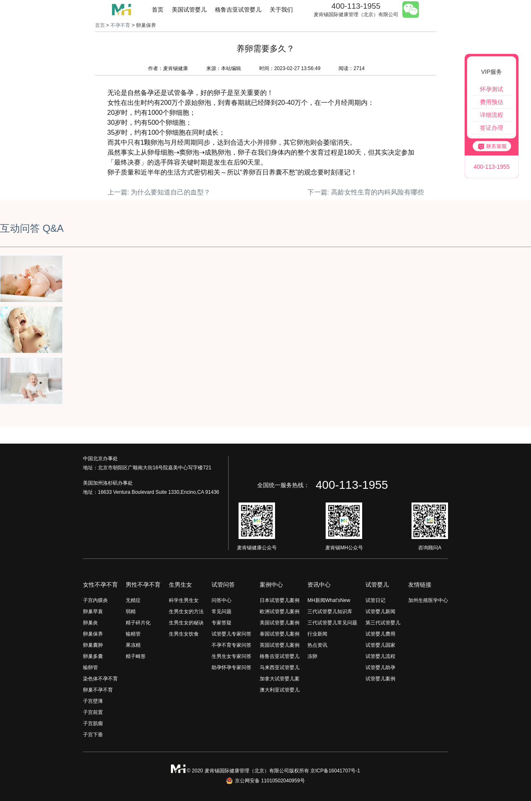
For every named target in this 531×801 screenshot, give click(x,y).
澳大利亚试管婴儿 (280, 690)
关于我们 (281, 9)
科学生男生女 (184, 600)
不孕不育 (120, 25)
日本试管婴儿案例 (280, 600)
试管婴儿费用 (380, 634)
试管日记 (375, 600)
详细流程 (491, 115)
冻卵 (312, 656)
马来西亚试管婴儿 (280, 667)
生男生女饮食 (184, 634)
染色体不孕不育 (100, 679)
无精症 (133, 600)
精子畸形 (136, 656)
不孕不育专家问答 (231, 645)
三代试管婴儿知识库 (329, 611)
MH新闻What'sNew (328, 600)
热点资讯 (317, 645)
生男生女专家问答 (231, 656)
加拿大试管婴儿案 (280, 679)
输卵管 (90, 667)
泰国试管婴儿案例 (280, 634)
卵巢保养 (93, 634)
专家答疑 (221, 623)
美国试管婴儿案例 (280, 623)
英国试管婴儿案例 (280, 645)
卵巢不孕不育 (98, 690)
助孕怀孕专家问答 (231, 667)
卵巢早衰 (93, 611)
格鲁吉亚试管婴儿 (238, 9)
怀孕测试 (491, 89)
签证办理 (491, 127)
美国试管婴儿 (189, 9)
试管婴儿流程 (380, 656)
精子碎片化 (138, 623)
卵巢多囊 (93, 656)
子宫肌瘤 (93, 723)
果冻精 (133, 645)
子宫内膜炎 (95, 600)
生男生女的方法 (186, 611)
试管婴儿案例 (380, 679)
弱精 (131, 611)
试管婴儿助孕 (380, 667)
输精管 (133, 634)
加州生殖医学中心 (428, 600)
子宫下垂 (93, 735)
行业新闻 (317, 634)
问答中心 (221, 600)
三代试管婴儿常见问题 (332, 623)
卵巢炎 (90, 623)
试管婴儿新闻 (380, 611)
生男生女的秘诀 (186, 623)
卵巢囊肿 (93, 645)
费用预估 (491, 102)
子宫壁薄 (93, 701)
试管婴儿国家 (380, 645)
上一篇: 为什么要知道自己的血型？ (159, 192)
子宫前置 (93, 712)
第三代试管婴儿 (382, 623)
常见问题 (221, 611)
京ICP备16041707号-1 (335, 771)
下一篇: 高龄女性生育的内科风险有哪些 (365, 192)
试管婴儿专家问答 (231, 634)
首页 (157, 9)
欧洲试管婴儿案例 (280, 611)
